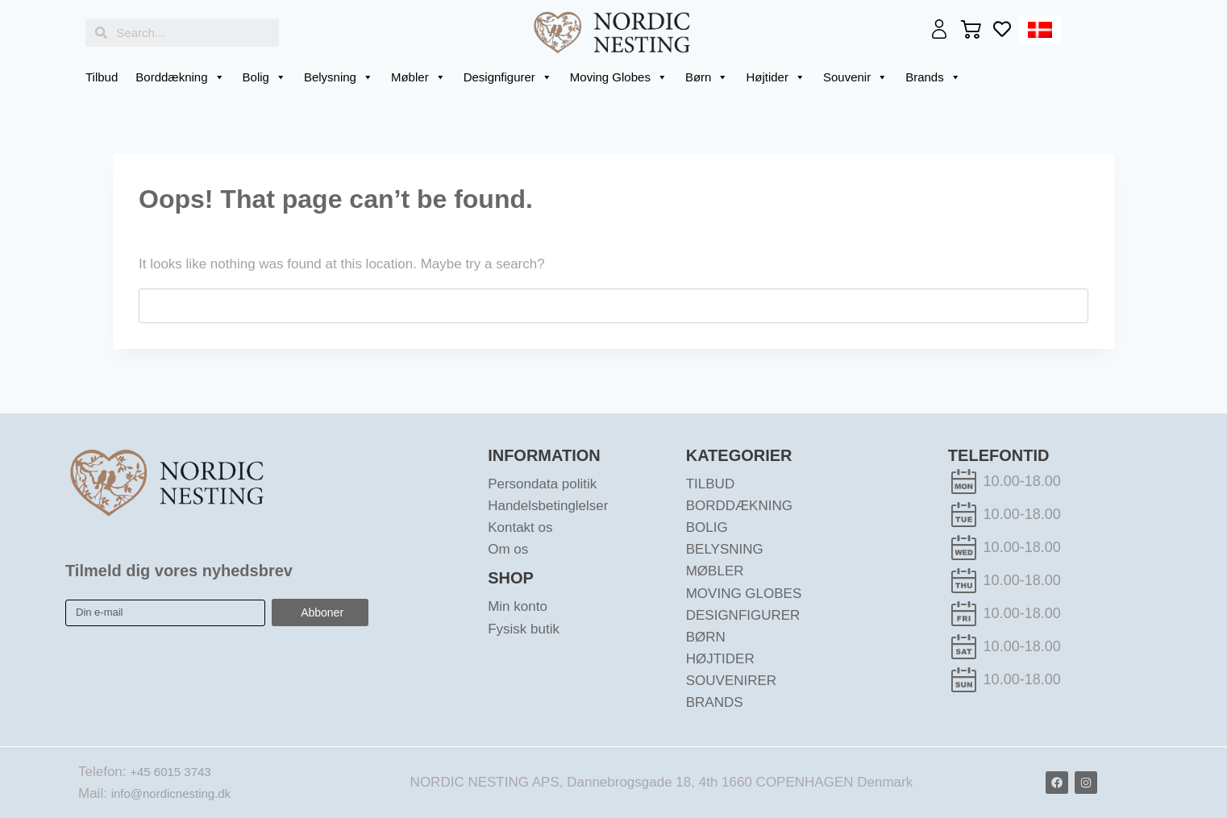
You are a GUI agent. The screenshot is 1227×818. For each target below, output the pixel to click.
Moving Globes (619, 77)
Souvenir (855, 77)
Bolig (264, 77)
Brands (933, 77)
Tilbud (101, 77)
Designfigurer (508, 77)
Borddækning (179, 77)
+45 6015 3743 (176, 771)
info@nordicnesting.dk (179, 793)
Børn (707, 77)
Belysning (338, 77)
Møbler (418, 77)
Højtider (775, 77)
